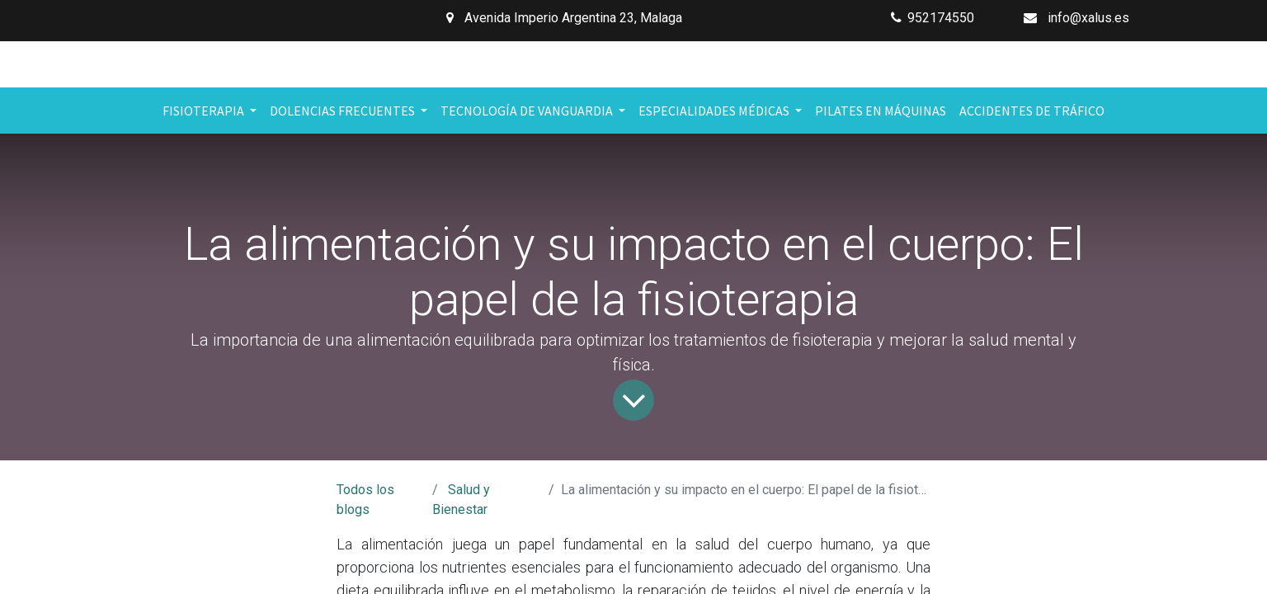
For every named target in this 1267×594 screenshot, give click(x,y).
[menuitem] (880, 110)
